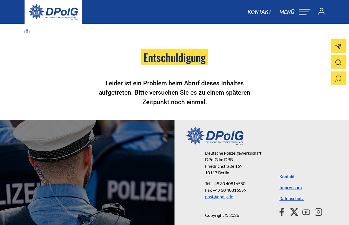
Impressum (290, 187)
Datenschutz (291, 198)
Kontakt (260, 11)
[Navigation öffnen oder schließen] (295, 11)
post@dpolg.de (219, 196)
